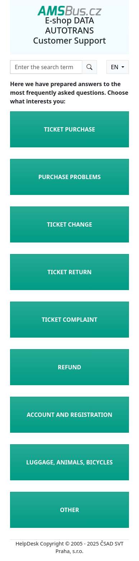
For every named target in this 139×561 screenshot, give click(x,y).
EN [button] (115, 67)
